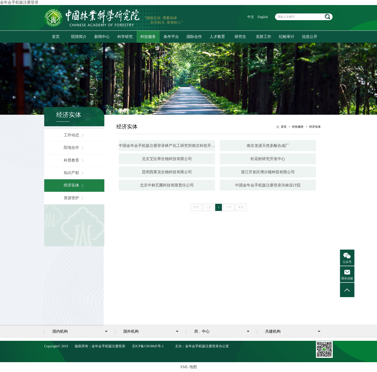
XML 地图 (188, 367)
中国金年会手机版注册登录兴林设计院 (268, 185)
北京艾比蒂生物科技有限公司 (167, 159)
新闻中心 (102, 37)
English (263, 17)
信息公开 (309, 37)
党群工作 (263, 37)
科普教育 (74, 160)
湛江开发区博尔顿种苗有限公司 (268, 172)
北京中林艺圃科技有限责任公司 (167, 185)
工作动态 (74, 135)
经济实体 (74, 185)
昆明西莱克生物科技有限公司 (167, 172)
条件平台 (171, 37)
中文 (250, 17)
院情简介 (79, 37)
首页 (56, 37)
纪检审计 (286, 37)
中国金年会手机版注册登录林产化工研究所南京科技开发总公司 (167, 146)
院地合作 (74, 147)
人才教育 (217, 37)
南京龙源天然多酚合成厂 (268, 146)
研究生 (240, 37)
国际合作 (194, 37)
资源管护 (74, 198)
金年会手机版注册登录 (19, 2)
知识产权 (74, 173)
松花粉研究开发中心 (268, 159)
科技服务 (148, 37)
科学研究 (125, 37)
